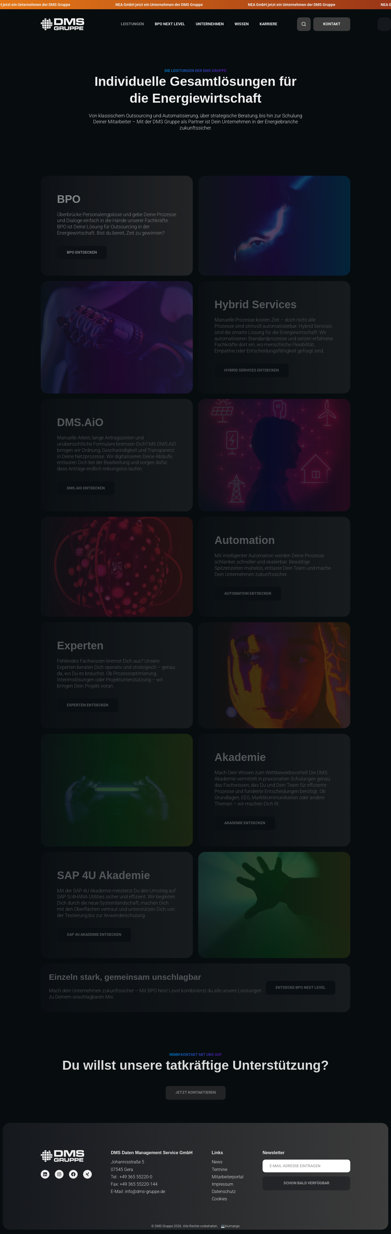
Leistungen (132, 24)
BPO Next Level (170, 24)
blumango (232, 1226)
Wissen (242, 24)
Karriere (268, 24)
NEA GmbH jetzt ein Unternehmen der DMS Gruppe (163, 4)
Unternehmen (210, 24)
